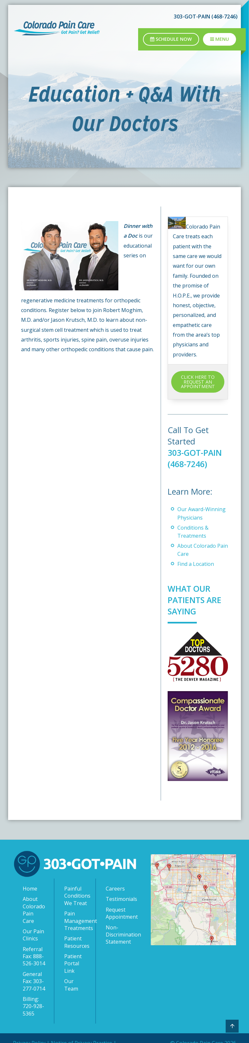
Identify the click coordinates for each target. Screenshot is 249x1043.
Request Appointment (118, 913)
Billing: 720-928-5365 (33, 1006)
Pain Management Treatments (76, 921)
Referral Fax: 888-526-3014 (34, 956)
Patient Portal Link (73, 963)
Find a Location (195, 563)
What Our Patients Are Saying (195, 600)
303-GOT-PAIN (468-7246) (206, 16)
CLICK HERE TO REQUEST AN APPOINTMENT (198, 381)
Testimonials (118, 899)
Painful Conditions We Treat (76, 896)
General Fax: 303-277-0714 (34, 981)
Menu (219, 39)
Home (30, 888)
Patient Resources (76, 942)
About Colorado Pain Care (34, 909)
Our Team (71, 985)
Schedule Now (171, 39)
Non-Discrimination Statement (118, 935)
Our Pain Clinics (33, 935)
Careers (115, 888)
